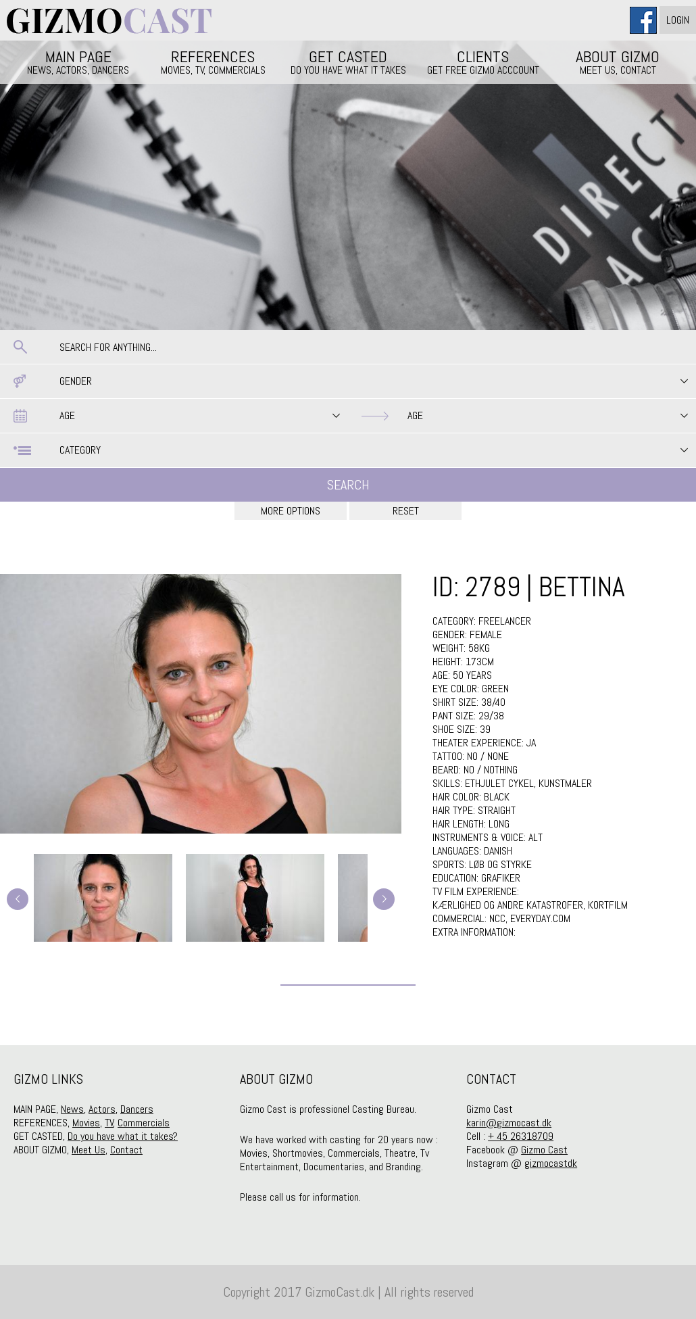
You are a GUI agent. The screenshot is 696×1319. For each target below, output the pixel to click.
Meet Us (88, 1150)
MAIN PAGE (78, 61)
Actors (102, 1109)
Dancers (136, 1109)
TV (109, 1123)
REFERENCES (213, 61)
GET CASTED (348, 61)
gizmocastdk (550, 1163)
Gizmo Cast (544, 1150)
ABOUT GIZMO (618, 61)
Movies (86, 1123)
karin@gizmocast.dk (508, 1123)
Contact (126, 1150)
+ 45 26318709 (520, 1136)
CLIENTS (483, 61)
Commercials (144, 1123)
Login (677, 20)
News (72, 1109)
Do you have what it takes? (123, 1136)
